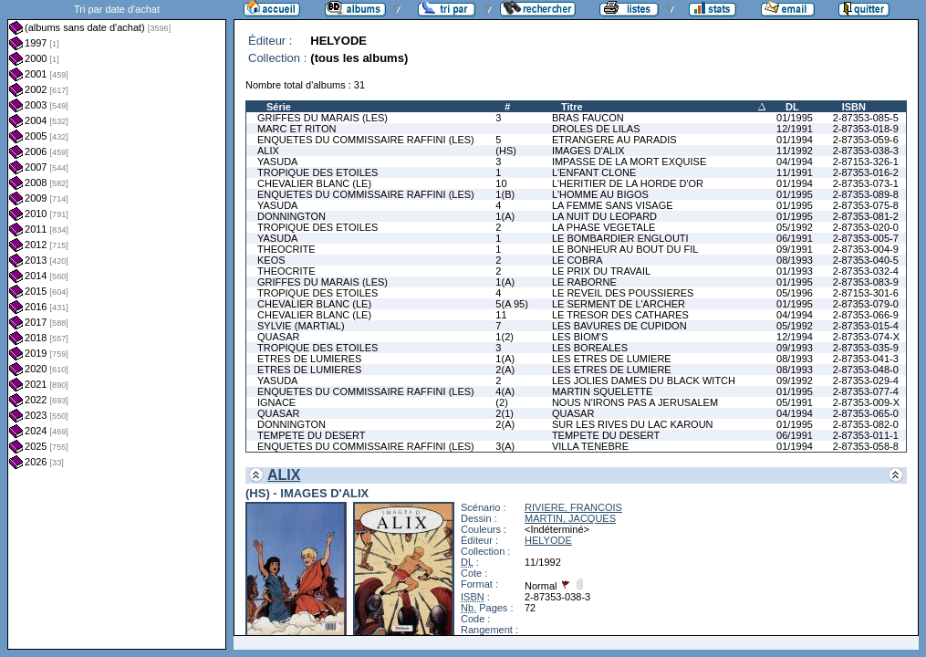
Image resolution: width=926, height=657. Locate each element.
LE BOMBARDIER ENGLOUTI (620, 238)
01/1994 (794, 139)
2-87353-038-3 (866, 150)
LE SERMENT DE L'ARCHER (618, 303)
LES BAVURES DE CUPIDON (619, 325)
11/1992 (794, 150)
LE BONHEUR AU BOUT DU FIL (625, 249)
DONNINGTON (291, 216)
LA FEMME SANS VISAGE (612, 205)
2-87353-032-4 (866, 271)
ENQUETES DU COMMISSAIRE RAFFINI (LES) (365, 139)
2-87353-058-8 (866, 446)
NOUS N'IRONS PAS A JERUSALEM (635, 402)
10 (500, 183)
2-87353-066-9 (866, 314)
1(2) (504, 336)
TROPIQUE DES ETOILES (317, 172)
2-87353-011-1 (866, 435)
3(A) (505, 446)
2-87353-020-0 (866, 227)
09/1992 (794, 380)
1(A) (505, 216)
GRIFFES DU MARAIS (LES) (322, 117)
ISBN (854, 106)
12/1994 (794, 336)
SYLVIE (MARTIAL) (301, 325)
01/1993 (794, 271)
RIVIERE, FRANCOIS (573, 507)
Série (278, 106)
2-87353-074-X (866, 336)
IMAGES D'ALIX (588, 150)
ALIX (268, 150)
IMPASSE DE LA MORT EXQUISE (629, 161)
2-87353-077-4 (866, 391)
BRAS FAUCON (588, 117)
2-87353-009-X (866, 402)
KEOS (271, 260)
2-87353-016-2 (866, 172)
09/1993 (794, 347)
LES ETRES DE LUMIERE (611, 358)
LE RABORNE (584, 281)
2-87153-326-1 (866, 161)
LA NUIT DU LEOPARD (604, 216)
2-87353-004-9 (866, 249)
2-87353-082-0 (866, 424)
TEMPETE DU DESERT (311, 435)
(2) (501, 402)
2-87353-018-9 (866, 128)
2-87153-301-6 (866, 292)
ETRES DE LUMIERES (309, 358)
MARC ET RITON (296, 128)
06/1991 (794, 238)
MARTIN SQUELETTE (602, 391)
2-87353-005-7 (866, 238)
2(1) (504, 413)
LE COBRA (577, 260)
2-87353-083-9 (866, 281)
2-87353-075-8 (866, 205)
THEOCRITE (286, 249)
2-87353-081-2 (866, 216)
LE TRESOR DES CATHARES (620, 314)
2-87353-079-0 (866, 303)
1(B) (505, 194)
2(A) (505, 369)
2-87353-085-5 (866, 117)
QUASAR (278, 336)
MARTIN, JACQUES (570, 518)
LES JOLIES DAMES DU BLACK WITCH (643, 380)
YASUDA (277, 161)
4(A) (505, 391)
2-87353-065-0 (866, 413)
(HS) (505, 150)
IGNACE (276, 402)
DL (792, 106)
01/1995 (794, 117)
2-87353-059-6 (866, 139)
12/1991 (794, 128)
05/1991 (794, 402)
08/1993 (794, 260)
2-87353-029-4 (866, 380)
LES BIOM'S (580, 336)
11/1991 (794, 172)
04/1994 (794, 161)
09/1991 (794, 249)
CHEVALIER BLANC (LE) (314, 183)
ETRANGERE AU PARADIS (614, 139)
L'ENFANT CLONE (594, 172)
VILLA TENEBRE (590, 446)
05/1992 (794, 227)
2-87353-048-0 (866, 369)
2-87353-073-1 (866, 183)
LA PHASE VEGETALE (604, 227)
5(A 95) (511, 303)
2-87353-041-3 (866, 358)
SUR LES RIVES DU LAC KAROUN (632, 424)
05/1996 (794, 292)
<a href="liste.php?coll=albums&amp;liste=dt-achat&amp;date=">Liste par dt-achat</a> (116, 325)
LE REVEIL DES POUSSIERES (622, 292)
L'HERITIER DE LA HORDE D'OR (627, 183)
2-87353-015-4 (866, 325)
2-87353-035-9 (866, 347)
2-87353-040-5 (866, 260)
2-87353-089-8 (866, 194)
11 (500, 314)
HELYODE (548, 540)
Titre (572, 106)
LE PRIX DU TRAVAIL (601, 271)
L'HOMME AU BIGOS (600, 194)
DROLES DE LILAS (596, 128)
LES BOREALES (590, 347)
